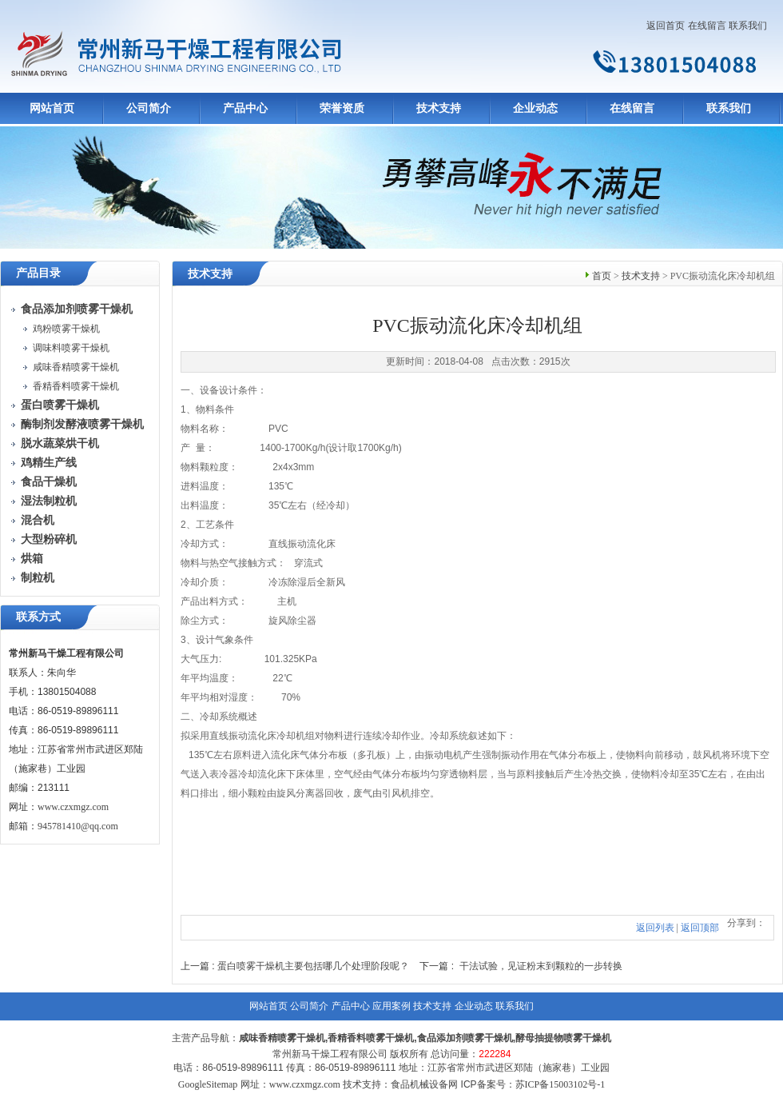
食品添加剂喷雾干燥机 (465, 1038)
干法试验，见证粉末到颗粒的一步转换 (540, 966)
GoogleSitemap (208, 1084)
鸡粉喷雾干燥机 (66, 328)
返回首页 (665, 25)
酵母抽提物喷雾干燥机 (563, 1038)
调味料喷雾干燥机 (71, 347)
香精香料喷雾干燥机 (76, 386)
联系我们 (748, 25)
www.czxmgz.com (73, 807)
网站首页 (52, 108)
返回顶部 (700, 927)
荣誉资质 (342, 108)
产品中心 (245, 108)
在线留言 (707, 25)
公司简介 (148, 108)
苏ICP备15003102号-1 (560, 1084)
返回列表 (655, 927)
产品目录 (38, 273)
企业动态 (535, 108)
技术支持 (438, 108)
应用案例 (391, 1006)
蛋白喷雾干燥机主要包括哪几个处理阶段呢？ (313, 966)
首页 (601, 275)
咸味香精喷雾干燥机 (76, 367)
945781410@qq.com (78, 826)
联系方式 (38, 617)
